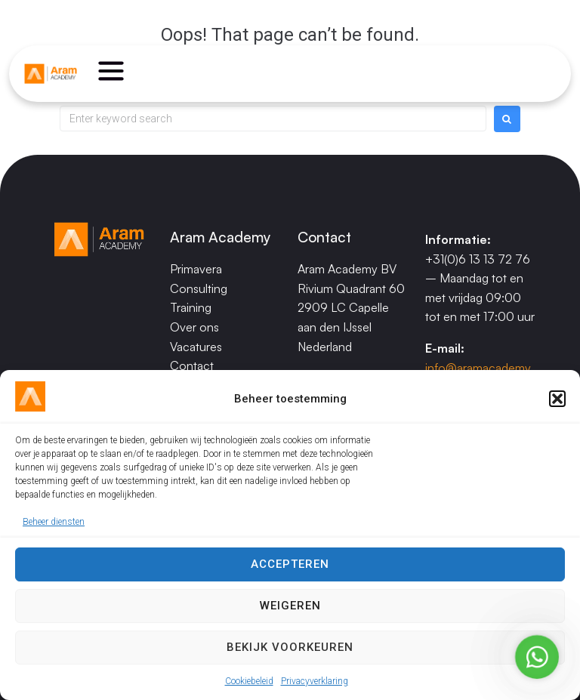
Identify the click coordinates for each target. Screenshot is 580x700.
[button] (557, 398)
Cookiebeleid (249, 681)
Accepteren (290, 564)
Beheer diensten (54, 522)
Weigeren (290, 605)
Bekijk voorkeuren (290, 647)
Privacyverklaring (314, 681)
